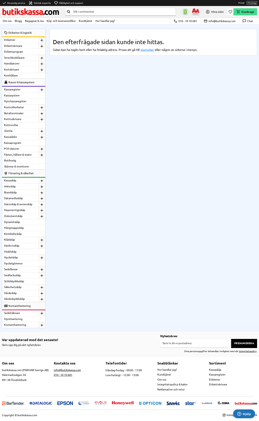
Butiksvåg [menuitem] (10, 160)
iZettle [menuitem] (8, 130)
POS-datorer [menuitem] (11, 148)
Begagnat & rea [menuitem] (34, 20)
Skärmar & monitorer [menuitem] (16, 166)
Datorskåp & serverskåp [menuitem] (18, 204)
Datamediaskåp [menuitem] (13, 198)
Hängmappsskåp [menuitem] (14, 227)
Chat (247, 21)
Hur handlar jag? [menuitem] (105, 20)
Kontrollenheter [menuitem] (14, 107)
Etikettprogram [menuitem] (13, 51)
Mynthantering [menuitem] (13, 319)
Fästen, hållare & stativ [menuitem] (18, 154)
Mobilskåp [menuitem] (10, 251)
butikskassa (30, 11)
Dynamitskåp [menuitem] (12, 222)
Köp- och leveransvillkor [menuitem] (61, 20)
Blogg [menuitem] (18, 20)
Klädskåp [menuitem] (9, 239)
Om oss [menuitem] (7, 20)
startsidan (147, 49)
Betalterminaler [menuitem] (14, 113)
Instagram (231, 415)
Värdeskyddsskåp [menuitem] (14, 298)
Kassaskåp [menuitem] (10, 180)
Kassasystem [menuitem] (12, 95)
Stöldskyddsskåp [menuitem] (14, 281)
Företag (252, 3)
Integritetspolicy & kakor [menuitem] (172, 384)
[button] (230, 12)
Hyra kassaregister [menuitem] (15, 101)
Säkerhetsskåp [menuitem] (12, 287)
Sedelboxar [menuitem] (11, 269)
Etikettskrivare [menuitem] (13, 45)
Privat (241, 3)
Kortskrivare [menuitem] (11, 69)
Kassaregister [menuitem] (12, 89)
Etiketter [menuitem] (9, 39)
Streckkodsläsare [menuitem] (14, 57)
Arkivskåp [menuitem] (10, 186)
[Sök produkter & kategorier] (124, 11)
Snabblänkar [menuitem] (167, 363)
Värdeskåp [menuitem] (10, 293)
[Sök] (68, 11)
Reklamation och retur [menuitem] (171, 389)
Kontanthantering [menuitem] (15, 324)
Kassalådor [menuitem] (10, 136)
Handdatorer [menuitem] (12, 63)
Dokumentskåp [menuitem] (13, 216)
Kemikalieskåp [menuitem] (13, 233)
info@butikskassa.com (220, 21)
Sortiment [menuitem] (217, 363)
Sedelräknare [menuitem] (12, 313)
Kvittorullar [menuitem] (11, 125)
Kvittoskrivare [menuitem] (12, 119)
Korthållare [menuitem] (11, 75)
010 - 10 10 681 (185, 21)
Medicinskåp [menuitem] (11, 245)
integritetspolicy (247, 351)
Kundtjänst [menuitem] (85, 20)
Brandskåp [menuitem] (10, 192)
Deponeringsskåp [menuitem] (14, 210)
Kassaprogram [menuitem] (12, 142)
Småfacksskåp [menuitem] (12, 275)
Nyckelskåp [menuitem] (11, 257)
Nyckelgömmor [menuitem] (13, 263)
